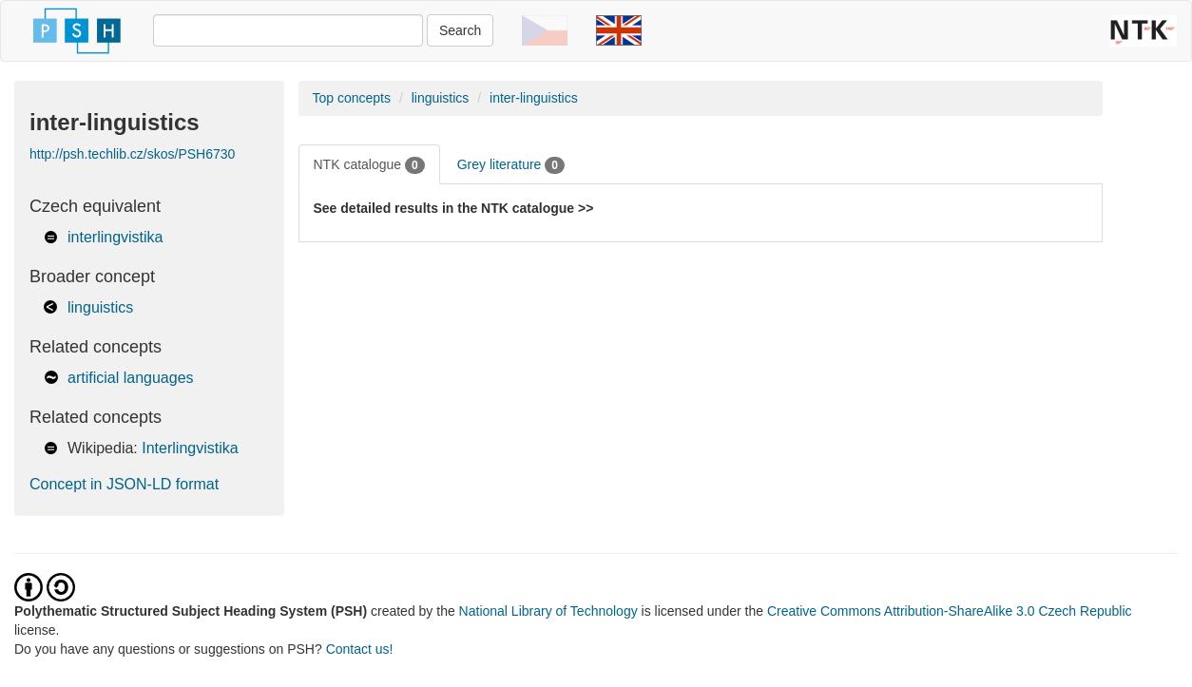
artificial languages (130, 378)
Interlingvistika (190, 448)
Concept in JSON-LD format (124, 484)
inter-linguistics (534, 97)
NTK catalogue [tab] (369, 165)
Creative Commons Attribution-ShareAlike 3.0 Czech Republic (949, 611)
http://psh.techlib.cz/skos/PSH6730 (132, 154)
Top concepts (352, 97)
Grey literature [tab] (511, 165)
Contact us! (360, 649)
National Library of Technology (548, 611)
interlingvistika (115, 237)
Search (460, 30)
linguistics (100, 307)
